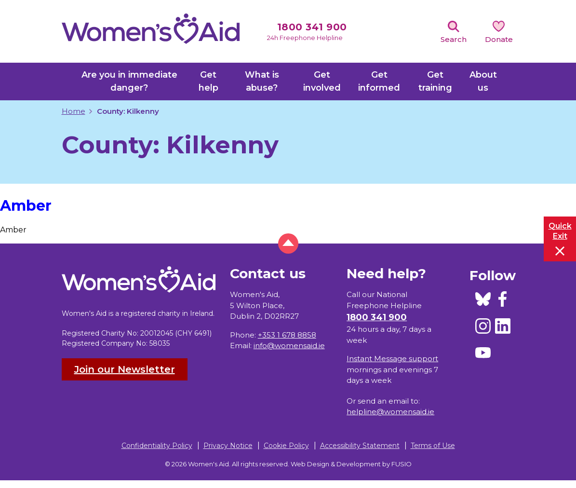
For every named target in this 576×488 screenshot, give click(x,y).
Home (73, 111)
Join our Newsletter (124, 369)
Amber (26, 206)
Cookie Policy (286, 445)
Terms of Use (433, 445)
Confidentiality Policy (156, 445)
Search (454, 39)
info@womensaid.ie (289, 345)
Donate (499, 39)
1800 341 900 (312, 27)
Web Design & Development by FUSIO (351, 464)
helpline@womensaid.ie (390, 411)
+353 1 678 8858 (287, 334)
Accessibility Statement (360, 445)
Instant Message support (392, 358)
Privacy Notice (228, 445)
